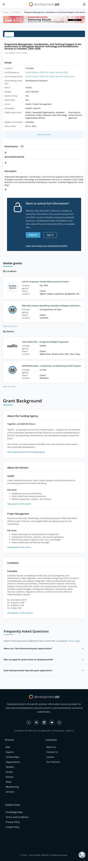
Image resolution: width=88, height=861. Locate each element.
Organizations (13, 761)
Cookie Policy (12, 827)
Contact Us (52, 752)
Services (10, 791)
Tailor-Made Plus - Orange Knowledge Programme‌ (45, 342)
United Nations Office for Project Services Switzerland (50, 76)
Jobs (8, 747)
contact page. (74, 641)
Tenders (10, 766)
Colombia (16, 12)
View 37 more (9, 386)
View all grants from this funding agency (26, 452)
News (8, 781)
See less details (44, 134)
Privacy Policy (13, 822)
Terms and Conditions (17, 817)
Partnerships (12, 757)
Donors (10, 776)
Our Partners (53, 761)
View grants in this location (20, 613)
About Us (51, 747)
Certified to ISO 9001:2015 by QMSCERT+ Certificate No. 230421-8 (44, 730)
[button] (3, 4)
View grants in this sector (19, 504)
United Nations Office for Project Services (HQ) (46, 72)
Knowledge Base (14, 812)
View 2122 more (10, 326)
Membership (12, 786)
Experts (10, 752)
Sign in (50, 234)
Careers (50, 757)
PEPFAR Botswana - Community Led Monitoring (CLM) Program (51, 366)
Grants (5, 12)
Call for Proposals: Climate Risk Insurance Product (45, 281)
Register (33, 234)
